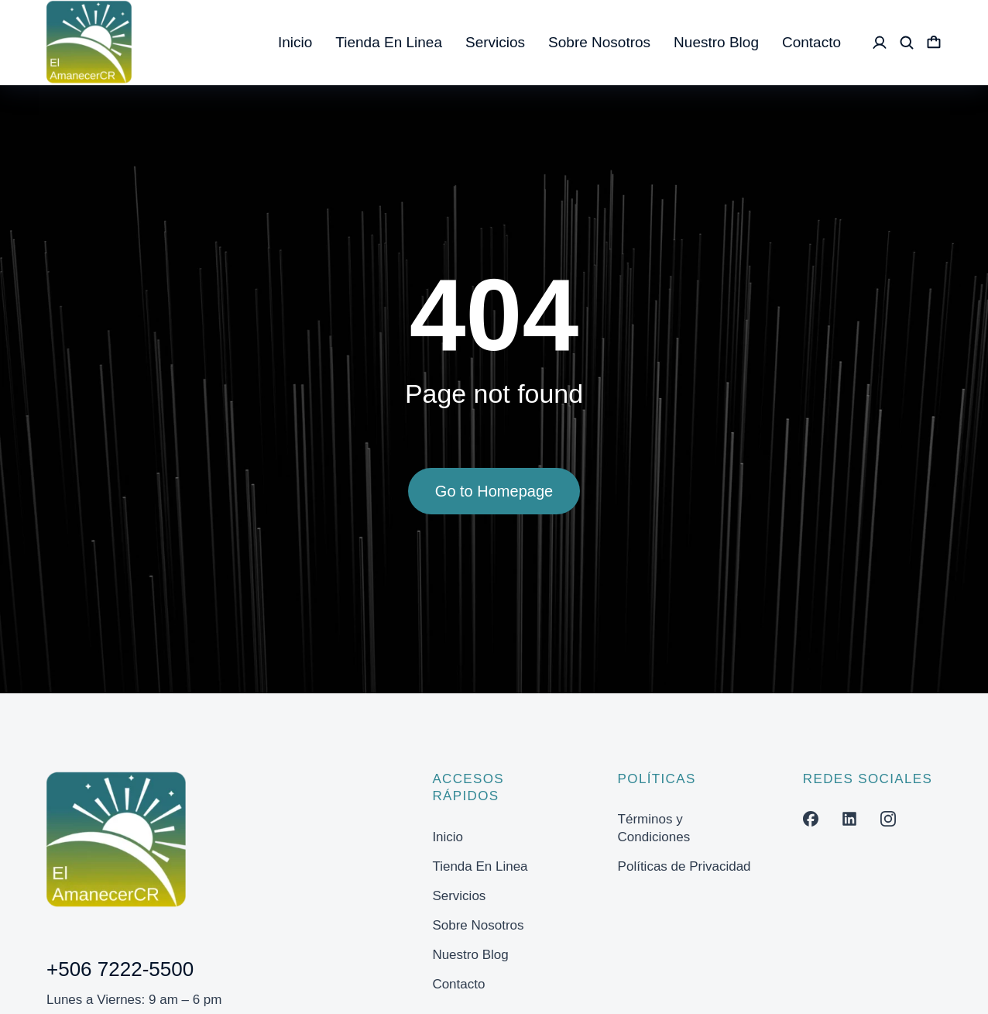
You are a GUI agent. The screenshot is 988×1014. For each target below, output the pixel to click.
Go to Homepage (494, 496)
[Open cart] (934, 42)
